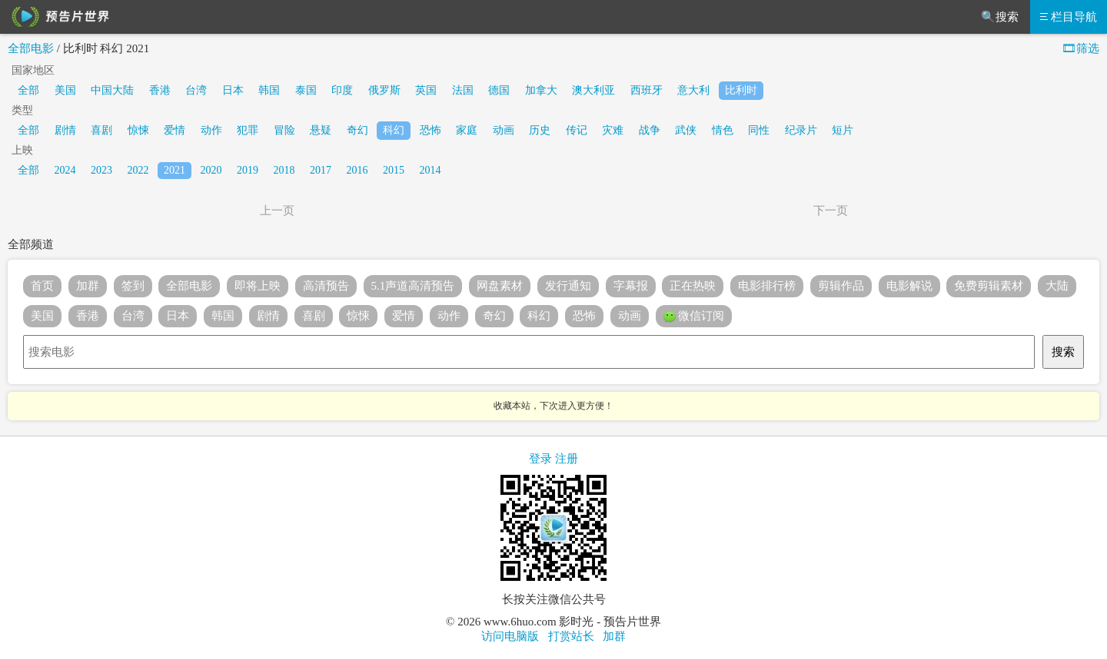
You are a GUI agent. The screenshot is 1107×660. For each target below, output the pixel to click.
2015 (393, 170)
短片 (842, 130)
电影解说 (909, 286)
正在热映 (693, 286)
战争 (649, 130)
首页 (42, 286)
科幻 (393, 130)
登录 (540, 459)
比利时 (741, 90)
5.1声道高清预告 (413, 286)
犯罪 (247, 130)
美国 (65, 90)
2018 (284, 170)
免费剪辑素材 (988, 286)
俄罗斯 (384, 90)
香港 (160, 90)
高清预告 (326, 286)
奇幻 (357, 130)
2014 (430, 170)
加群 (87, 286)
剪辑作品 (841, 286)
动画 (503, 130)
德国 (499, 90)
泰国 (306, 90)
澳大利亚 (593, 90)
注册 (566, 459)
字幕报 (630, 286)
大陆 (1057, 286)
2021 (174, 170)
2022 (138, 170)
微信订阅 (694, 316)
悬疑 (320, 130)
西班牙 (646, 90)
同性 (759, 130)
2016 (357, 170)
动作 (211, 130)
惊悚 (138, 130)
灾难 (612, 130)
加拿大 (541, 90)
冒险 (284, 130)
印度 (342, 90)
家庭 (466, 130)
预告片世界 (57, 17)
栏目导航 (1068, 17)
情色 (722, 130)
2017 (320, 170)
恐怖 (430, 130)
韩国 (269, 90)
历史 (539, 130)
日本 (233, 90)
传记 (576, 130)
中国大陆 (112, 90)
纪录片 (801, 130)
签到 (133, 286)
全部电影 (31, 48)
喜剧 (101, 130)
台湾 (196, 90)
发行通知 (568, 286)
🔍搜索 (1000, 17)
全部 (28, 90)
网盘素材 (500, 286)
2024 (65, 170)
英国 (426, 90)
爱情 (174, 130)
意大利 (693, 90)
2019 (247, 170)
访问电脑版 (510, 636)
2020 (211, 170)
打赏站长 (571, 636)
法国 (463, 90)
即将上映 (257, 286)
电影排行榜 (767, 286)
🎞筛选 (1080, 48)
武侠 (685, 130)
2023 (101, 170)
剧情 (65, 130)
